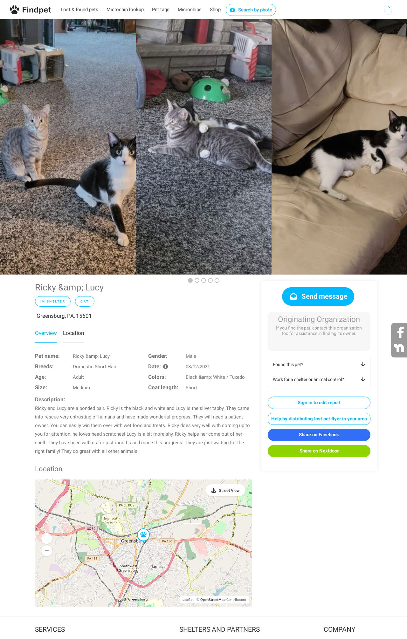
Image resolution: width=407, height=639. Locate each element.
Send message (318, 296)
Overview (46, 333)
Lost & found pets (79, 9)
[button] (139, 529)
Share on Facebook (319, 435)
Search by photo (251, 10)
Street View (229, 490)
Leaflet (188, 600)
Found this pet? (320, 364)
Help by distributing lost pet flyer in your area (319, 419)
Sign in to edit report (319, 402)
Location (73, 333)
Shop (215, 9)
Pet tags (160, 9)
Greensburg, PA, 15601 (64, 316)
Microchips (190, 9)
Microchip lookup (125, 9)
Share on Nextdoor (319, 451)
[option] (68, 147)
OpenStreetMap (212, 600)
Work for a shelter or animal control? (320, 379)
